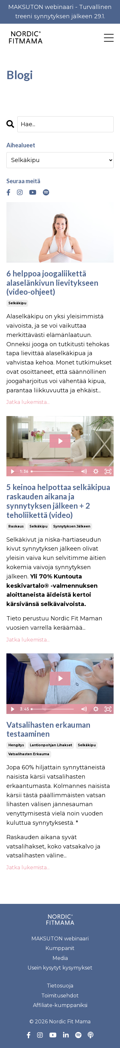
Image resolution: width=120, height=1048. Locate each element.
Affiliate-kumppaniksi (60, 1005)
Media (60, 958)
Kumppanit (60, 948)
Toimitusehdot (60, 996)
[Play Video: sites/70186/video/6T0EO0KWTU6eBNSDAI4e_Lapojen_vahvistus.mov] (60, 441)
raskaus (16, 526)
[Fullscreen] (108, 471)
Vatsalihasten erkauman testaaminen (48, 729)
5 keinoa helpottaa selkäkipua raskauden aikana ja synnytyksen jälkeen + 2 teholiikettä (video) (58, 501)
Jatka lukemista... (28, 402)
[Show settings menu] (96, 471)
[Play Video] (12, 471)
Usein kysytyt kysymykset (60, 968)
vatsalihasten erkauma (28, 754)
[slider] (53, 471)
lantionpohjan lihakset (51, 745)
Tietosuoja (60, 986)
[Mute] (83, 471)
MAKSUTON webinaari (60, 939)
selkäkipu (17, 303)
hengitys (16, 745)
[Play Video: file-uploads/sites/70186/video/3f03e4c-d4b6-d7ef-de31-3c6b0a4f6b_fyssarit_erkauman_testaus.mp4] (60, 678)
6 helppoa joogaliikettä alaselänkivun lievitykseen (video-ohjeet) (52, 283)
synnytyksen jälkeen (71, 526)
